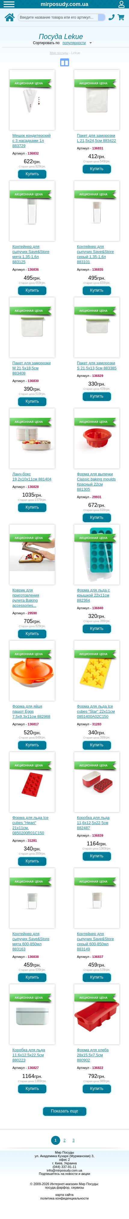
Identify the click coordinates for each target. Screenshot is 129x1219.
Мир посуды (59, 53)
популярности (74, 43)
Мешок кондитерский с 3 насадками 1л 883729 (31, 140)
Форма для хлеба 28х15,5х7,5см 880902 (93, 1055)
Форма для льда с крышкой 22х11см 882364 (93, 595)
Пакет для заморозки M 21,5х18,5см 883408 (31, 368)
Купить (32, 173)
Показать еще (64, 1111)
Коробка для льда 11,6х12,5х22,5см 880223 (28, 1055)
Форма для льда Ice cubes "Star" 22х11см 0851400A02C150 (96, 711)
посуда (50, 1187)
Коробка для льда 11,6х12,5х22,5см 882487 (93, 822)
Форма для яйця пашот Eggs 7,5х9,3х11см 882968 (31, 711)
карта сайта (65, 1194)
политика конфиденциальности (64, 1198)
